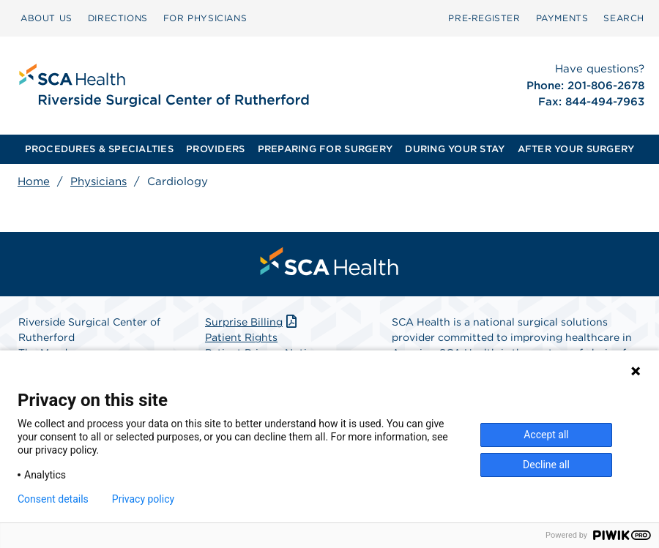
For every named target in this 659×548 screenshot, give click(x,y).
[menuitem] (46, 18)
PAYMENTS (562, 17)
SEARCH (623, 17)
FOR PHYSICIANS (205, 17)
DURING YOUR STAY (455, 148)
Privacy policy (143, 499)
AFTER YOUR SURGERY (576, 148)
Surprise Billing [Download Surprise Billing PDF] (252, 322)
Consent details (53, 499)
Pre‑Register (484, 17)
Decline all (546, 464)
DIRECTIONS (118, 17)
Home (34, 181)
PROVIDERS (215, 148)
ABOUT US (46, 17)
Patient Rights (241, 337)
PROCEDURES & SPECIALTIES (99, 148)
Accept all (546, 434)
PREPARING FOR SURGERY (325, 148)
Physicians (98, 181)
